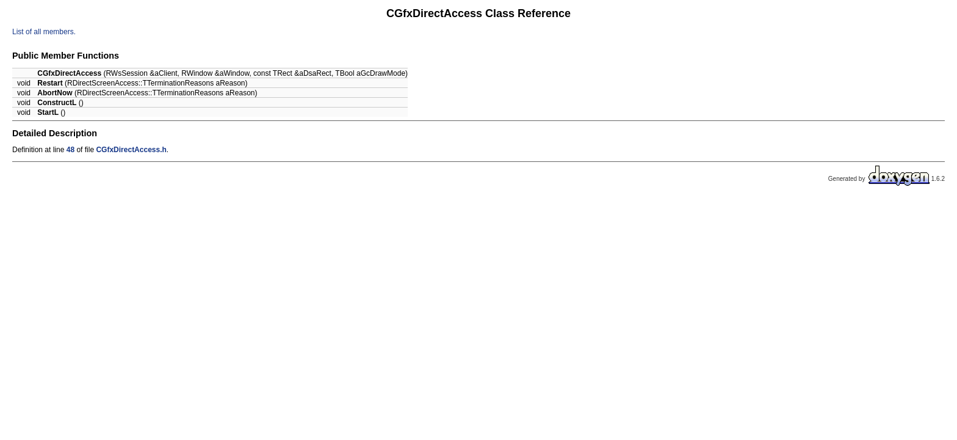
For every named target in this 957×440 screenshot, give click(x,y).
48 (70, 149)
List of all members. (44, 32)
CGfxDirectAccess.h (131, 149)
